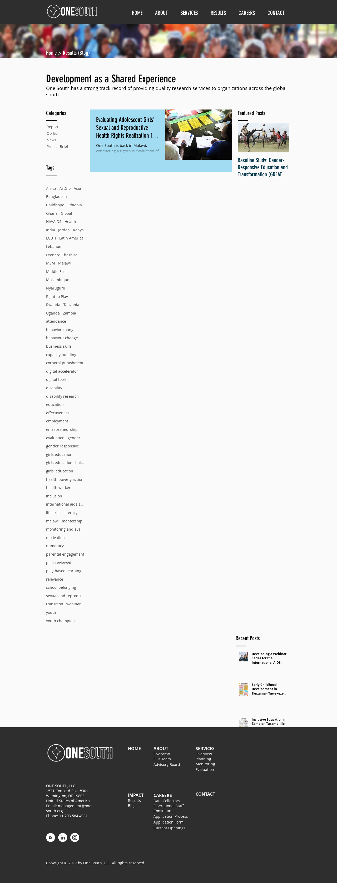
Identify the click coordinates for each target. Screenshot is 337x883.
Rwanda (53, 304)
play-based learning (63, 570)
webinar (73, 603)
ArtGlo (65, 188)
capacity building (61, 354)
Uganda (53, 313)
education (55, 404)
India (50, 229)
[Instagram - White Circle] (74, 837)
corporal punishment (64, 362)
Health (70, 221)
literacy (71, 512)
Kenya (78, 229)
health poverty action (64, 479)
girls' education (59, 470)
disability (54, 387)
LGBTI (51, 238)
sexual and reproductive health (65, 595)
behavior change (61, 329)
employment (57, 420)
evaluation (55, 437)
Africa (51, 188)
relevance (54, 579)
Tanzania (71, 304)
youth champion (60, 620)
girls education (59, 454)
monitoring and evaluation (65, 529)
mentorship (72, 520)
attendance (56, 321)
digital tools (56, 379)
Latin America (71, 238)
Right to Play (57, 296)
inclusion (54, 495)
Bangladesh (56, 196)
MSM (50, 263)
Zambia (69, 313)
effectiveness (57, 412)
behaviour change (62, 337)
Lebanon (53, 246)
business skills (59, 346)
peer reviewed (58, 562)
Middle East (56, 271)
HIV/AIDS (53, 221)
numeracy (55, 545)
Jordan (64, 229)
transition (54, 603)
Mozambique (57, 279)
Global (66, 213)
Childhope (55, 204)
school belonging (61, 587)
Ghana (52, 213)
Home (52, 52)
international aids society (65, 504)
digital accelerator (62, 371)
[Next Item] (281, 138)
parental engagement (65, 554)
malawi (52, 520)
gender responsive (62, 445)
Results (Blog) (76, 52)
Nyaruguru (55, 288)
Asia (77, 188)
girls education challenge (65, 462)
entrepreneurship (62, 429)
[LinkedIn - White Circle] (62, 837)
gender (74, 437)
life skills (53, 512)
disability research (62, 396)
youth (51, 612)
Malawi (64, 263)
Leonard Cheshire (61, 254)
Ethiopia (74, 204)
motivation (55, 537)
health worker (58, 487)
